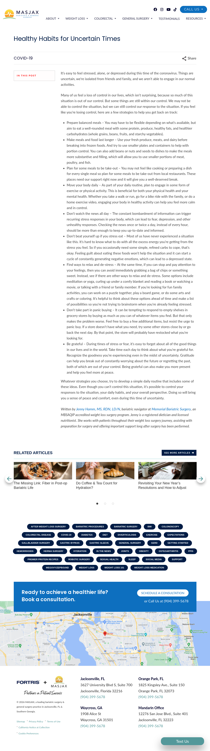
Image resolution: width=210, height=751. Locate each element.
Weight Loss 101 (126, 572)
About (63, 18)
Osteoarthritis (181, 554)
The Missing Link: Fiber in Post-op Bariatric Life (43, 476)
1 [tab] (97, 504)
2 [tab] (105, 504)
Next (201, 479)
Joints (134, 554)
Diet (105, 535)
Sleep (153, 563)
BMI (153, 526)
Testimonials (172, 18)
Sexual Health (129, 563)
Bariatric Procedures (89, 526)
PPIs (27, 563)
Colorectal (111, 18)
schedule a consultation (162, 598)
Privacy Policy (36, 726)
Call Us (192, 9)
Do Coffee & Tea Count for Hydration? (105, 476)
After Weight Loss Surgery (44, 526)
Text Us (182, 741)
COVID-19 (63, 535)
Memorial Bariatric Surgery (171, 409)
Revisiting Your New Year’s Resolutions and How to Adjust (167, 476)
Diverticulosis (129, 535)
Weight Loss (85, 18)
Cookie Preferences (29, 738)
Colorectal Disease (33, 535)
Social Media (176, 563)
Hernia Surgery (57, 554)
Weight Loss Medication (164, 572)
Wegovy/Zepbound (65, 572)
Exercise (156, 535)
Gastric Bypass (67, 544)
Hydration (86, 554)
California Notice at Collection (34, 732)
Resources (195, 18)
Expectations (181, 535)
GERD (158, 544)
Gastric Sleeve (98, 544)
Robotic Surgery (96, 563)
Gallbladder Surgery (31, 544)
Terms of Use (53, 726)
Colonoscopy (175, 526)
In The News (111, 554)
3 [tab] (113, 504)
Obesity (155, 554)
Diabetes (86, 535)
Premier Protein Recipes (57, 563)
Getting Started (183, 544)
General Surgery (141, 18)
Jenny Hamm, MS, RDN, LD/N (98, 409)
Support (36, 572)
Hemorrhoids (27, 554)
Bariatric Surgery (127, 526)
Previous (9, 479)
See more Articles (179, 453)
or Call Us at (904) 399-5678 (166, 606)
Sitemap (21, 726)
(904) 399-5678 (93, 702)
